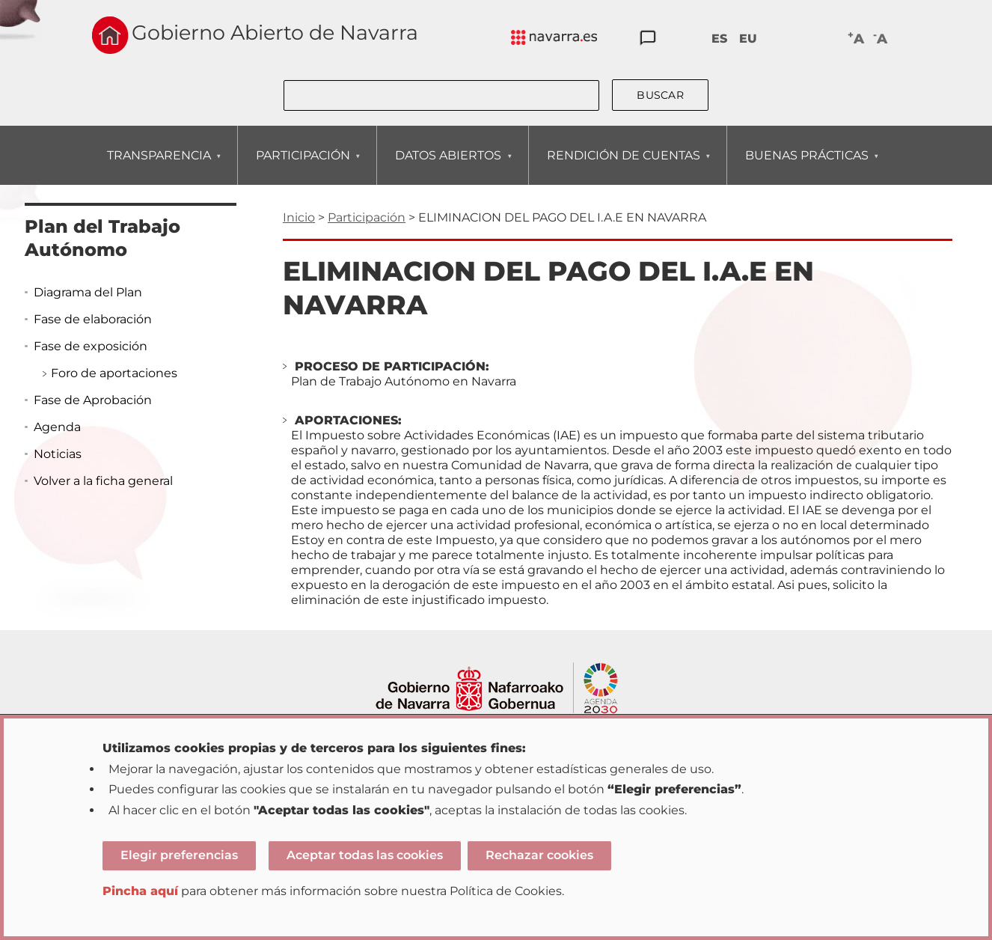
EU (748, 38)
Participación (366, 217)
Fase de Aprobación (93, 400)
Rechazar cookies (539, 855)
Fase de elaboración (93, 319)
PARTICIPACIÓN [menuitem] (302, 166)
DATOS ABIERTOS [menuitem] (447, 166)
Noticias (58, 454)
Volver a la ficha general (103, 481)
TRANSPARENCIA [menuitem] (158, 166)
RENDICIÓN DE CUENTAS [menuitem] (623, 166)
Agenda (57, 427)
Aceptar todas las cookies (365, 855)
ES (719, 38)
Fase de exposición (90, 346)
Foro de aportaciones (114, 373)
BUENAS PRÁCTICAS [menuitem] (806, 166)
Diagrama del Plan (88, 292)
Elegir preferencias (179, 855)
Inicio (299, 217)
